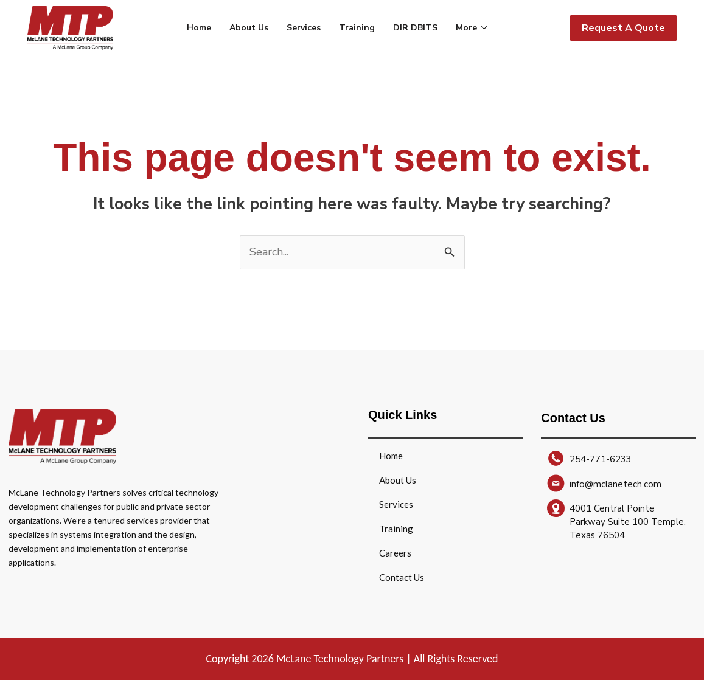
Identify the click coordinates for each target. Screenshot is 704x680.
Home (199, 27)
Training (357, 27)
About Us (248, 27)
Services (304, 27)
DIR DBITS (415, 27)
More (473, 27)
